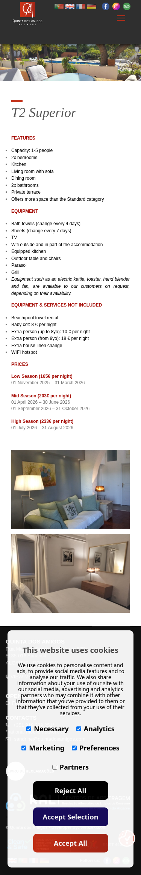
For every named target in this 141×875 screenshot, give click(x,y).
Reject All (70, 790)
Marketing (42, 747)
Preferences (96, 747)
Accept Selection (71, 816)
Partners (70, 766)
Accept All (70, 843)
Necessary (47, 728)
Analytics (95, 728)
